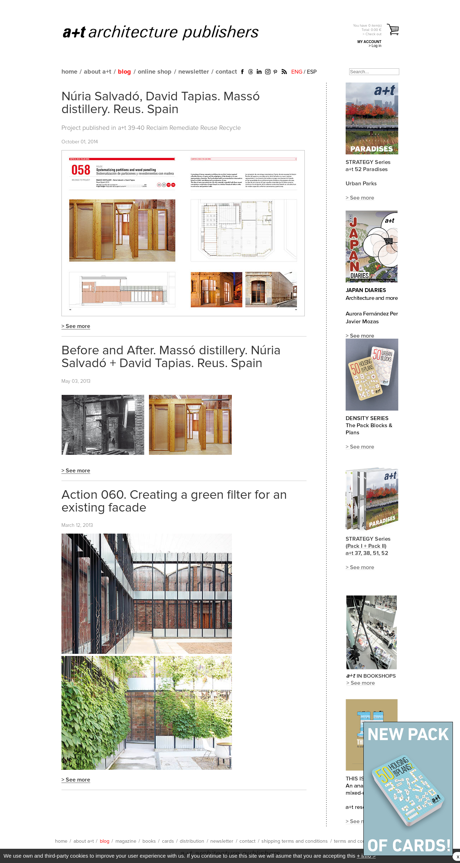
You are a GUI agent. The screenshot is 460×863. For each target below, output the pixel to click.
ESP (311, 72)
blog (124, 72)
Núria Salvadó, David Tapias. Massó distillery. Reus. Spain (160, 103)
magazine (125, 841)
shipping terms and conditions (294, 841)
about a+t (97, 72)
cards (168, 841)
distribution (192, 841)
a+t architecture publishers (169, 32)
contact (226, 72)
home (69, 72)
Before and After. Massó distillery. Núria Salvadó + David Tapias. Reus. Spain (171, 357)
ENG (296, 72)
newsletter (193, 72)
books (149, 841)
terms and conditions (357, 841)
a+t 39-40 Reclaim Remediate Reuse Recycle (179, 128)
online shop (155, 72)
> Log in (375, 46)
